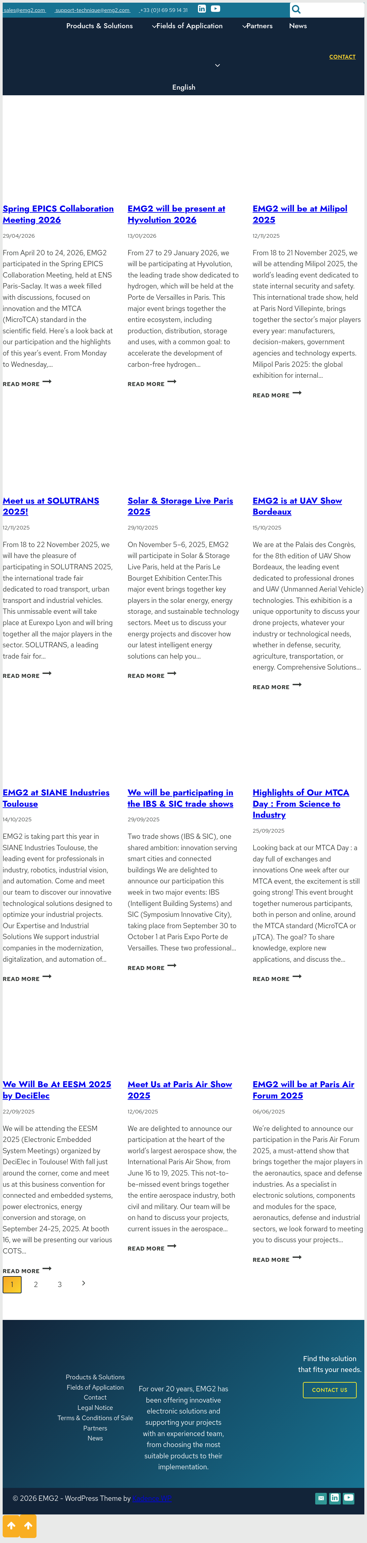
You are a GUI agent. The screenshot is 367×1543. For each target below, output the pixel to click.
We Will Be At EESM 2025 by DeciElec (57, 1090)
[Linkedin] (202, 10)
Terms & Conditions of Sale (95, 1418)
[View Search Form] (327, 10)
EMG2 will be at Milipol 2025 (300, 214)
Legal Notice (95, 1408)
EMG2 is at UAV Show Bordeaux (297, 506)
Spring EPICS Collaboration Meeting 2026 (58, 214)
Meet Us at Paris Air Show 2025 (180, 1090)
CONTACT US (330, 1390)
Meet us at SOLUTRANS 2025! (51, 506)
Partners (259, 25)
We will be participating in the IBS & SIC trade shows (180, 798)
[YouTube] (216, 10)
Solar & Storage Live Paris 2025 (180, 506)
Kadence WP (152, 1498)
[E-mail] (315, 1500)
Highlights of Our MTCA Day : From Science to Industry (301, 803)
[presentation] (58, 159)
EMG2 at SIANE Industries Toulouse (56, 798)
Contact (342, 57)
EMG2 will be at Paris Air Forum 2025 (303, 1090)
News (298, 25)
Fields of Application (95, 1387)
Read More (27, 384)
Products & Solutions (95, 1377)
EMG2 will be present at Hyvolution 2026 (176, 214)
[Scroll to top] (11, 1528)
